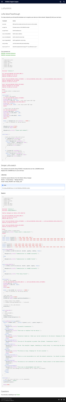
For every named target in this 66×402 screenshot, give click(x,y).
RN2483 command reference (8, 53)
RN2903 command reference (8, 55)
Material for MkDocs (10, 400)
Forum (18, 394)
